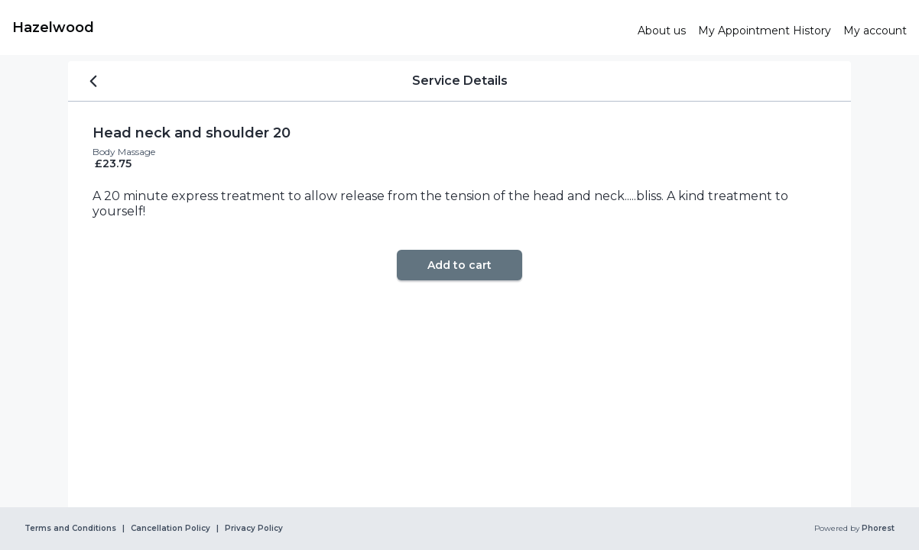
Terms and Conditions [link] (70, 528)
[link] (318, 27)
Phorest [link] (877, 528)
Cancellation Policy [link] (170, 528)
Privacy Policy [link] (254, 528)
